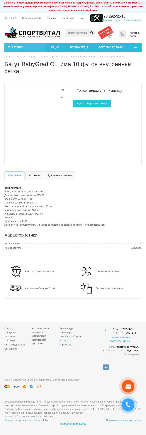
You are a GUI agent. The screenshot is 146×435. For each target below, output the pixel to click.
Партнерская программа (39, 341)
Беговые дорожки (111, 47)
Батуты (64, 340)
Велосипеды (79, 47)
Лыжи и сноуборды (70, 336)
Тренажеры (66, 332)
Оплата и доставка (15, 344)
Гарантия (9, 336)
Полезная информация (39, 334)
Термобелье (66, 344)
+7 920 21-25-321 (123, 333)
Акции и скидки (40, 328)
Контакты (9, 340)
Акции (55, 47)
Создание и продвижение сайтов (22, 420)
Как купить (10, 332)
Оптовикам (10, 348)
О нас (7, 328)
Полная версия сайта (73, 423)
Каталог (17, 47)
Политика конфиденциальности (124, 420)
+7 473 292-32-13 (110, 16)
